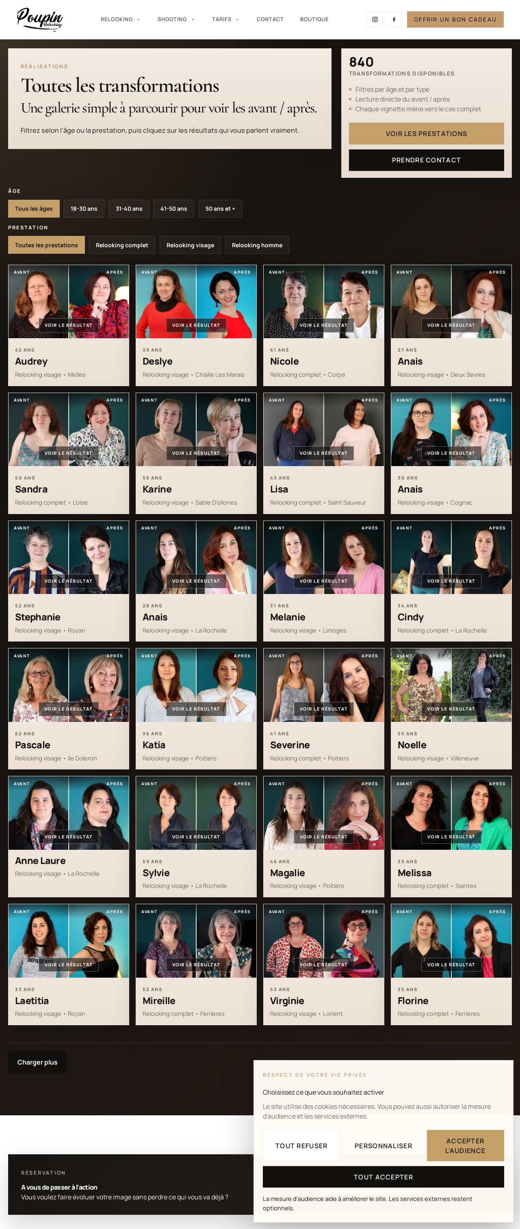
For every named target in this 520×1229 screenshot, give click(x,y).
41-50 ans (173, 208)
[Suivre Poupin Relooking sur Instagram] (375, 19)
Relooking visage (190, 245)
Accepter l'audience (465, 1145)
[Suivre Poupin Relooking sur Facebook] (394, 19)
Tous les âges (34, 208)
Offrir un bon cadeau (455, 19)
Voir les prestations (427, 133)
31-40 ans (129, 208)
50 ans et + (220, 208)
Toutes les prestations (46, 245)
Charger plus (37, 1062)
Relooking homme (257, 245)
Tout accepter (383, 1177)
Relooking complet (122, 245)
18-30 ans (84, 208)
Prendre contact (426, 160)
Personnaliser (383, 1145)
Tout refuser (301, 1145)
